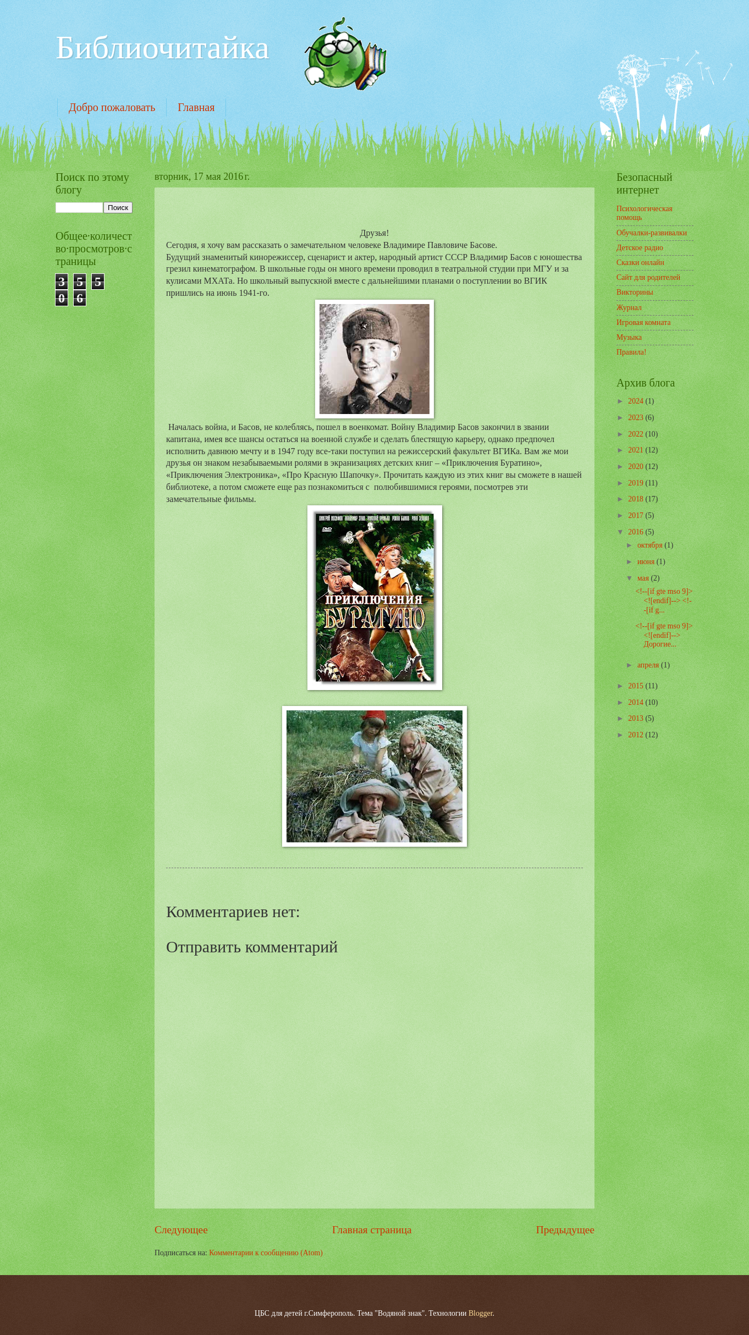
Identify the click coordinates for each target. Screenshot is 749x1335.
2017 (636, 515)
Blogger (481, 1313)
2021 (636, 450)
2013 (636, 718)
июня (647, 562)
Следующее (181, 1229)
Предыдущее (565, 1229)
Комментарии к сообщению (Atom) (266, 1253)
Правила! (631, 352)
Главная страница (372, 1229)
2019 (636, 483)
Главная (196, 107)
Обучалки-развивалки (651, 233)
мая (644, 578)
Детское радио (639, 248)
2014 (636, 702)
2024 (636, 401)
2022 (636, 434)
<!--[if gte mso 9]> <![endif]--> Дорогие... (663, 635)
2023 (636, 417)
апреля (649, 665)
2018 (636, 499)
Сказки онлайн (640, 262)
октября (650, 545)
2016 (636, 532)
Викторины (634, 292)
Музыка (629, 337)
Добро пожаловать (112, 107)
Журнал (629, 308)
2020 (636, 466)
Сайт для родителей (648, 277)
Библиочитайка (162, 47)
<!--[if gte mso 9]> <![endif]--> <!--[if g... (663, 600)
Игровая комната (643, 322)
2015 (636, 686)
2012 (636, 735)
